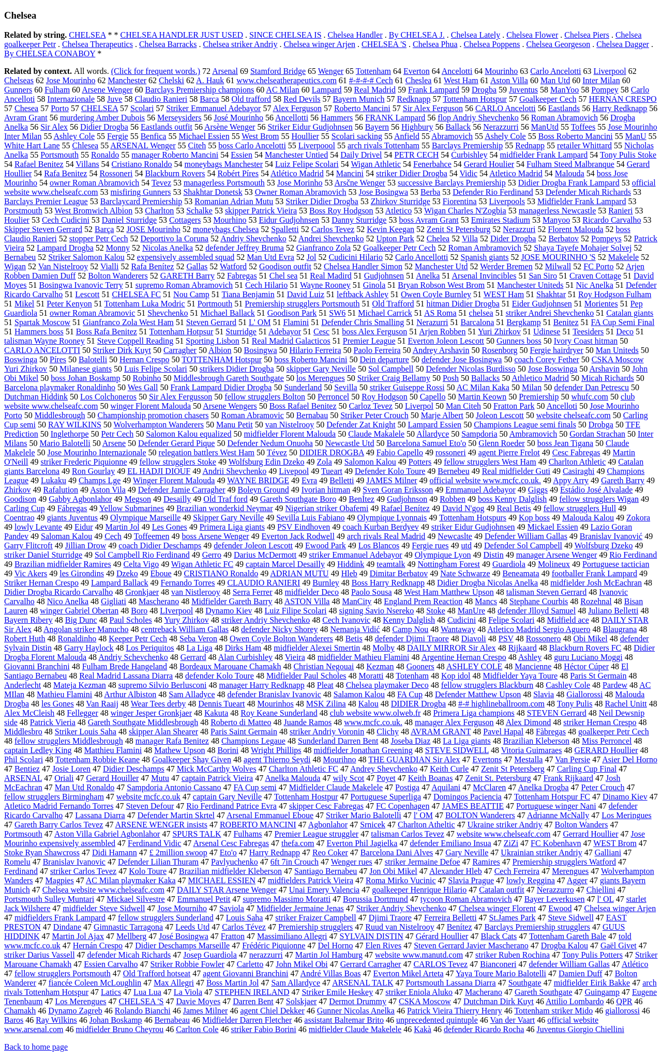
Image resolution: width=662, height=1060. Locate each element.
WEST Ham (504, 294)
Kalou (368, 703)
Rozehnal (595, 601)
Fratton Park (514, 406)
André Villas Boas (330, 973)
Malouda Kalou (588, 517)
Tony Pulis (575, 703)
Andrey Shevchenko (383, 768)
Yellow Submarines (131, 508)
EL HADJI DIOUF (158, 471)
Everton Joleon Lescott (446, 340)
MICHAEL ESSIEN (222, 880)
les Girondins (81, 573)
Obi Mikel (590, 638)
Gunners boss (518, 340)
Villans (87, 164)
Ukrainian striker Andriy (541, 852)
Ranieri (620, 210)
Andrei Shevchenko (331, 238)
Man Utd (555, 80)
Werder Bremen (506, 266)
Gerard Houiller (112, 778)
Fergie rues (430, 545)
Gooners (420, 666)
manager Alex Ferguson (454, 722)
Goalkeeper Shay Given (191, 759)
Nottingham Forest (448, 564)
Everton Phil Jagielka (362, 843)
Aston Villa (509, 80)
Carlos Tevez (332, 229)
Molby (383, 647)
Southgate (524, 982)
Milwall (558, 266)
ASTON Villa (307, 601)
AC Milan (282, 89)
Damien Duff (581, 973)
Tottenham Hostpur (306, 796)
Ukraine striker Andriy (505, 824)
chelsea (481, 313)
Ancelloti (562, 406)
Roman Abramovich (564, 117)
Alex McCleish (29, 713)
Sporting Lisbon (212, 340)
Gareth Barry (622, 480)
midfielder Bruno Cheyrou (119, 1029)
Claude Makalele (376, 433)
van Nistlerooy (195, 592)
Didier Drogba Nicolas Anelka (487, 582)
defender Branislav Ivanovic (274, 694)
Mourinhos (276, 703)
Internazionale (71, 99)
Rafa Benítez (152, 266)
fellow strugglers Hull (580, 508)
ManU (635, 136)
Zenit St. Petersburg (498, 778)
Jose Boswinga (553, 368)
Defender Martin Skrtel (176, 815)
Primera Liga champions (473, 713)
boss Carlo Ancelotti (252, 145)
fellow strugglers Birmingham (54, 796)
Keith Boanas (430, 778)
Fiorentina (460, 201)
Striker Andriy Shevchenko (401, 908)
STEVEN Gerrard (556, 713)
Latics (111, 992)
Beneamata (521, 573)
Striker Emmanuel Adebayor (213, 108)
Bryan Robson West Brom (441, 285)
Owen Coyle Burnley (436, 294)
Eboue (161, 573)
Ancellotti (291, 117)
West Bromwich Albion (94, 210)
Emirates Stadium (500, 220)
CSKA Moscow (425, 1001)
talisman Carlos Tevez (407, 833)
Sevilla (345, 387)
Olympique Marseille (145, 517)
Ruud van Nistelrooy (399, 927)
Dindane (67, 927)
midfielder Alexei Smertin (317, 647)
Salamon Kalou (359, 694)
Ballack (458, 126)
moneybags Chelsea (226, 229)
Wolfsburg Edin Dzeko (267, 461)
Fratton (233, 936)
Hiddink (350, 564)
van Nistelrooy (289, 424)
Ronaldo (105, 154)
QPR (624, 1001)
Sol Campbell (391, 368)
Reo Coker (330, 852)
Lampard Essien (435, 424)
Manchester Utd (441, 266)
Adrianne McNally (558, 815)
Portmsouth (23, 833)
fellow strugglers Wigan (599, 499)
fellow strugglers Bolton (264, 396)
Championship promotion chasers (152, 415)
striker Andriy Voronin (327, 731)
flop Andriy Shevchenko (478, 117)
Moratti (371, 675)
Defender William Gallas (526, 536)
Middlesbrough (60, 415)
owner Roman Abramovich (94, 182)
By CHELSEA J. (417, 34)
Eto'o (228, 852)
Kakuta (216, 713)
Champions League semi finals (525, 424)
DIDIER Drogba (418, 703)
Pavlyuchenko (234, 861)
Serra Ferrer (253, 592)
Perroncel (333, 396)
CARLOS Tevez (440, 964)
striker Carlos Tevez (83, 871)
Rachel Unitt (625, 703)
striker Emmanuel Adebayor (355, 554)
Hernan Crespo (144, 359)
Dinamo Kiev (625, 796)
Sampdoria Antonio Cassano (174, 787)
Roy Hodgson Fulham (614, 294)
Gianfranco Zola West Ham (128, 322)
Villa (470, 238)
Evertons (487, 759)
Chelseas (19, 80)
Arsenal (225, 71)
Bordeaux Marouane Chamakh (230, 666)
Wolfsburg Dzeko (604, 545)
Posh (451, 378)
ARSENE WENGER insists (161, 824)
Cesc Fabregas (576, 452)
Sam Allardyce (295, 982)
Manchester (127, 80)
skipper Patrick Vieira (261, 210)
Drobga (601, 424)
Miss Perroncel (606, 740)
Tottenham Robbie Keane (97, 759)
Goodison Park (292, 313)
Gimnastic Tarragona (128, 927)
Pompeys (606, 238)
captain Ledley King (38, 750)
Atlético (635, 964)
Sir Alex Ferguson (433, 108)
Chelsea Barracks (168, 44)
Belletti (341, 480)
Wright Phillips (276, 750)
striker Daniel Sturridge (43, 554)
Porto (60, 108)
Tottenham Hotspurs (472, 517)
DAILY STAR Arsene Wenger (227, 889)
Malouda (569, 173)
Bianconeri (498, 964)
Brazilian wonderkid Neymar (224, 508)
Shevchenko (167, 313)
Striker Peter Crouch (374, 415)
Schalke (199, 210)
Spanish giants (485, 257)
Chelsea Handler (355, 34)
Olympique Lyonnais (392, 517)
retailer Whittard (584, 145)
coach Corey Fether (546, 359)
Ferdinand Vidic (154, 843)
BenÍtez (361, 499)
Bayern (377, 126)
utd (466, 545)
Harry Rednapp (274, 852)
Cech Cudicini (65, 220)
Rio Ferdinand (633, 554)
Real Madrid (375, 89)
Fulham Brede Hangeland (124, 666)
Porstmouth (23, 210)
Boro (139, 610)
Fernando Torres (188, 582)
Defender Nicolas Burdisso (470, 368)
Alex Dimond (528, 722)
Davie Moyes (198, 1001)
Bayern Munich (359, 99)
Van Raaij (102, 703)
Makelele (623, 257)
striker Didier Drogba (411, 173)
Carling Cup (24, 508)
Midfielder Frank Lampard (581, 201)
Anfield (406, 136)
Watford (233, 266)
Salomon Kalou (370, 461)
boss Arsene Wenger (215, 536)
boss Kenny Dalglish (512, 499)
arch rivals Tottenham (383, 145)
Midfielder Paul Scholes (306, 675)
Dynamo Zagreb (75, 1010)
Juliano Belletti (613, 610)
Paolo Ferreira (376, 350)
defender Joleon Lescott (253, 545)
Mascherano (159, 601)
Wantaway (458, 629)
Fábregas (72, 508)
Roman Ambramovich (485, 247)
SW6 (337, 313)
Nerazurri (432, 322)
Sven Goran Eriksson (398, 489)
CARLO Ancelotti (505, 108)
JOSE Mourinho (153, 229)
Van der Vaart (512, 1020)
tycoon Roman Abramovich (466, 899)
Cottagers (185, 220)
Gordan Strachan (597, 433)
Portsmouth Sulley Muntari (49, 899)
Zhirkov (17, 489)
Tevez (161, 182)
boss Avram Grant (428, 220)
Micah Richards (607, 378)
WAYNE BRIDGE (258, 480)
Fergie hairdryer (556, 350)
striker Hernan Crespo (599, 722)
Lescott (87, 294)
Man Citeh (463, 406)
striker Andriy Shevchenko (265, 620)
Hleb (349, 573)
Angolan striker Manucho (85, 629)
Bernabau (312, 415)
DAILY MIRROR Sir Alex (451, 647)
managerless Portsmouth (224, 182)
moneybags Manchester (224, 164)
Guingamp (602, 992)
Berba (430, 192)
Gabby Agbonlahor (80, 499)
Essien (241, 154)
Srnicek (372, 824)
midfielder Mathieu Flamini (364, 657)
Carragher (180, 350)
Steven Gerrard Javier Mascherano (471, 945)
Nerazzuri (519, 229)
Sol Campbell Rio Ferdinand (142, 554)
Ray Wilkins (56, 1020)
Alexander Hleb (455, 871)
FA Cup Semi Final (623, 322)
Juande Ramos (307, 722)
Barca (209, 99)
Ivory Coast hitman (586, 340)
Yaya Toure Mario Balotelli (501, 973)
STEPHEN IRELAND (252, 992)
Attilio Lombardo (575, 1001)
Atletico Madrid (516, 173)
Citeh (197, 145)
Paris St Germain (598, 675)
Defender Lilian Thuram (158, 861)
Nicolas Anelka (167, 247)
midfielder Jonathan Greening (363, 750)
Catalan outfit (501, 889)
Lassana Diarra (100, 815)
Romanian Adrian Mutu (233, 201)
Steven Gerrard (211, 322)
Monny (118, 247)
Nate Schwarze (465, 573)
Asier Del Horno (629, 759)
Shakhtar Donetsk (212, 192)
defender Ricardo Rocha (484, 1029)
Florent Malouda (575, 229)
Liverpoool (316, 145)
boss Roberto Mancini (310, 359)
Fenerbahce (432, 164)
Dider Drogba (513, 238)
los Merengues (320, 378)
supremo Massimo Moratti (286, 899)
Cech (113, 536)
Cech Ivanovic (346, 620)
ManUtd (545, 126)
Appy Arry (571, 480)
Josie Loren (71, 768)
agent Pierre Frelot (509, 452)
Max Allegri (174, 982)
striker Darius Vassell (39, 954)
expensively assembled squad (185, 257)
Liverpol (419, 406)
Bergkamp (523, 322)
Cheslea (418, 80)
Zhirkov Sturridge (400, 201)
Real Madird (330, 275)
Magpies (60, 880)
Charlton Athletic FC (303, 768)
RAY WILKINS (74, 424)
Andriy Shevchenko (253, 238)
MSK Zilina (326, 703)
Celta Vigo (141, 564)
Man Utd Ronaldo (85, 787)
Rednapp (530, 145)
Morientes (601, 303)
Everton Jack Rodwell (298, 536)
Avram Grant (26, 117)
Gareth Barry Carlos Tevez (58, 824)
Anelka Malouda (292, 778)
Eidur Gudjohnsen (289, 220)
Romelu (17, 861)
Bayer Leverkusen (554, 899)
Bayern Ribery (28, 620)
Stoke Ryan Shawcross (42, 852)
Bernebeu (453, 471)
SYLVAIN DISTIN (371, 936)
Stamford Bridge (278, 71)
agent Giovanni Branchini (245, 973)
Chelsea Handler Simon (363, 266)
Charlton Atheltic (426, 824)
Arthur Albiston (130, 694)
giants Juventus (72, 517)
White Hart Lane (32, 145)
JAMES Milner (391, 480)
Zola (324, 461)
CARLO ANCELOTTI (42, 350)
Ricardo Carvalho (611, 220)
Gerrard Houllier (590, 833)
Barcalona (477, 322)
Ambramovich (533, 433)
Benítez (459, 927)
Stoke (435, 610)
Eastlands (564, 108)
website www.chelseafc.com (504, 833)
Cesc (321, 331)
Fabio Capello (400, 452)
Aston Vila (108, 489)
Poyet (386, 778)
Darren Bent (253, 1001)
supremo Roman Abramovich (184, 285)
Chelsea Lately (476, 34)
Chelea (438, 238)
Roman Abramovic (252, 415)
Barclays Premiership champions (199, 89)
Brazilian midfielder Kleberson (230, 871)
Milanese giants (85, 368)
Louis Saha (244, 917)
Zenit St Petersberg (512, 768)
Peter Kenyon (69, 303)
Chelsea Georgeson (558, 44)
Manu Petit (234, 424)
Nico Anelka (67, 601)
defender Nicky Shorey (279, 629)
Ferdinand (21, 871)
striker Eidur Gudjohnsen (473, 527)
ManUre (471, 610)
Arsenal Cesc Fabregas (231, 843)
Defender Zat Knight (360, 424)
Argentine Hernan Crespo (464, 657)
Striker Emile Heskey (337, 992)
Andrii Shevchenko (234, 471)
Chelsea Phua (435, 44)
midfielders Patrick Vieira (310, 880)
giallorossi (622, 1010)
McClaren (489, 787)
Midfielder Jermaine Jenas (300, 908)
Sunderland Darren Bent (338, 740)
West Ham (461, 80)
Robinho (146, 378)
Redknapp (414, 99)
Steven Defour (150, 806)
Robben (452, 499)
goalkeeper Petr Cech (613, 731)
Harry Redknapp (619, 108)
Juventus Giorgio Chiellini (580, 1029)
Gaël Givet (618, 945)
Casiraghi (578, 471)
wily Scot (348, 778)
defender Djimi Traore (412, 638)
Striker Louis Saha (85, 731)
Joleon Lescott (500, 415)
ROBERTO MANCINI (258, 824)
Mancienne (533, 666)
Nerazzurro (555, 889)
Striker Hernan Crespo (41, 582)
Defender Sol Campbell (523, 545)
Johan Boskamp (115, 1020)
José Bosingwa (183, 936)
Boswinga (20, 359)
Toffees (583, 126)
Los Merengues (80, 1001)
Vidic (468, 173)
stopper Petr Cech (98, 238)
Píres (58, 359)
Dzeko (127, 573)
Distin (494, 554)
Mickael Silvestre (135, 899)
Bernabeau (172, 1020)
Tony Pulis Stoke (628, 154)
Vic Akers (30, 573)
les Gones (57, 703)
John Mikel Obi (301, 964)
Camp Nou (411, 629)
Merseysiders (179, 117)
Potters (420, 461)
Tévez (277, 452)
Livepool (294, 471)
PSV (506, 638)
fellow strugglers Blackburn (487, 685)
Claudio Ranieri (160, 99)
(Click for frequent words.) (155, 71)
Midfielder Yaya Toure (520, 675)
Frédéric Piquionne (273, 945)
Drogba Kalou (564, 945)
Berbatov (563, 238)
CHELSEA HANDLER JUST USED (181, 34)
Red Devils (302, 99)
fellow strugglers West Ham (490, 461)
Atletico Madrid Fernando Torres (58, 806)
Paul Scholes (131, 620)
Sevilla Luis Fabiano (310, 517)
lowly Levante (38, 527)
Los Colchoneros (108, 396)
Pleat (325, 685)
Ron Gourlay (93, 471)
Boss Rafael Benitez (303, 406)
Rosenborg (499, 350)
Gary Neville (466, 852)
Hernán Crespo (98, 945)
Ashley (529, 657)
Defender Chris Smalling (362, 322)
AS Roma (440, 313)
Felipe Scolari (511, 620)
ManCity (356, 601)
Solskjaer (301, 1001)
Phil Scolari (23, 759)
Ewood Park (325, 545)
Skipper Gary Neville (228, 517)
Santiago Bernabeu (325, 871)
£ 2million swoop (178, 852)
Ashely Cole (505, 136)
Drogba (484, 89)
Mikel (24, 303)
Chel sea (283, 275)
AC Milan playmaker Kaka (131, 880)
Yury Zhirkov (186, 620)
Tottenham (373, 71)
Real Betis (514, 508)
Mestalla (528, 759)
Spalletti (284, 229)
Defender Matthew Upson (478, 694)
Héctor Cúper (586, 666)
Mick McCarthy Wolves (217, 768)
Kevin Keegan (390, 229)
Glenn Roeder (501, 443)
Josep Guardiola (210, 954)
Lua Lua (147, 992)
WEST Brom (615, 843)
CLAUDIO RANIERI (263, 582)
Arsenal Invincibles (484, 275)
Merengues (570, 871)
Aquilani (445, 787)
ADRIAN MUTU (299, 573)
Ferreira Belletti (450, 917)
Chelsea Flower (532, 34)
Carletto (250, 964)
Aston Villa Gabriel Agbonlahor (107, 833)
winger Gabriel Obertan (79, 610)
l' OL (605, 899)
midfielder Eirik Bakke (592, 982)
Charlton (159, 210)
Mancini (350, 173)
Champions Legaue (253, 740)
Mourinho (501, 71)
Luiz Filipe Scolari (295, 610)
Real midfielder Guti (516, 471)
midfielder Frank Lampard (544, 154)
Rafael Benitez (39, 164)
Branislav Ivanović (611, 536)
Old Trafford (393, 303)
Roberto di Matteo (240, 722)
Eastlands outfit (166, 126)
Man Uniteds (617, 350)
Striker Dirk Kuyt (122, 350)
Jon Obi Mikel (393, 871)
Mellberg (131, 936)
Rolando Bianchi (143, 1010)
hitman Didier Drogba (462, 303)
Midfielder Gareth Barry (231, 601)
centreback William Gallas (185, 629)
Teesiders (588, 331)
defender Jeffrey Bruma (244, 247)
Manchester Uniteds (530, 285)
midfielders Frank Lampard (60, 917)
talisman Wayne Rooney (44, 340)
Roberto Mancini (362, 108)
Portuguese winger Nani (556, 806)
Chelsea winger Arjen (319, 44)
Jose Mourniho (182, 908)
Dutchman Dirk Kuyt (498, 1001)
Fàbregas (551, 731)
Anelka (428, 275)
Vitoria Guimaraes (531, 750)
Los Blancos (379, 545)
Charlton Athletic (577, 461)
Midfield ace (568, 620)
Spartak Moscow (42, 322)
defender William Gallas (569, 964)
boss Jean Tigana (565, 443)
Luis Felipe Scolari (155, 368)
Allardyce (432, 433)
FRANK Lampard (395, 117)
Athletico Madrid (540, 378)
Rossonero (543, 638)
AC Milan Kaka (483, 387)
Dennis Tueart (221, 703)
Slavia (543, 694)
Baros (13, 1020)
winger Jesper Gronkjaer (151, 713)
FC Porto (598, 266)
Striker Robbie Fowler (187, 964)
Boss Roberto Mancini (575, 136)
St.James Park (512, 917)
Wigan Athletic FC (202, 564)
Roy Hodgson (384, 396)
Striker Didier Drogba (321, 201)
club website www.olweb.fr (375, 713)
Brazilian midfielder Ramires (62, 564)
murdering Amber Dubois (102, 117)
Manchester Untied (296, 154)
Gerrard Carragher (370, 964)
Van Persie (572, 759)
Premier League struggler (317, 833)
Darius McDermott (265, 554)
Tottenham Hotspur (475, 99)
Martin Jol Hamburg (329, 954)
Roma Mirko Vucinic (401, 880)
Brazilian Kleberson (536, 740)
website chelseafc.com (573, 415)
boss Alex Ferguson (374, 331)
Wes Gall (143, 387)
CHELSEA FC (136, 294)
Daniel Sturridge (129, 220)
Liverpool (610, 71)
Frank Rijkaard (568, 778)
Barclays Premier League (46, 201)
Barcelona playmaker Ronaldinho (59, 387)
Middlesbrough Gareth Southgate (229, 378)
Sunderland (303, 387)
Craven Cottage (595, 275)
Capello (433, 396)
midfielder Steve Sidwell (104, 908)
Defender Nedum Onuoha (269, 443)
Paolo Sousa (371, 592)
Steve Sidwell (570, 917)
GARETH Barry (187, 275)
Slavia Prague (471, 880)
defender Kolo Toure (219, 675)
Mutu (160, 778)
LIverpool (176, 610)
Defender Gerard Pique (176, 443)
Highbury (417, 126)
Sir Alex (54, 126)
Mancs (486, 601)
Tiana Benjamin (248, 294)
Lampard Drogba (65, 247)
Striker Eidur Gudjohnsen (309, 126)
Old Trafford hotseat (156, 973)
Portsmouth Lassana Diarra (450, 982)
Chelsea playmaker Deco (387, 685)
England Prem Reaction (423, 601)
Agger (577, 880)
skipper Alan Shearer (163, 731)
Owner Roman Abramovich (301, 192)
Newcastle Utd (349, 443)
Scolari (142, 108)
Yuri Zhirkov (499, 331)
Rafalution (61, 489)
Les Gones (169, 527)
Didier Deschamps (133, 768)
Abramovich (452, 136)
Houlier (16, 220)
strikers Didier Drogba (237, 368)
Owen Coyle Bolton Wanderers (281, 638)
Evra (309, 480)
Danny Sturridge (359, 220)
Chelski (171, 80)
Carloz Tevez (371, 406)
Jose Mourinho (71, 80)
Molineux (554, 564)
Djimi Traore (390, 917)
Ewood (559, 908)
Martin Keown (482, 396)
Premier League (369, 340)
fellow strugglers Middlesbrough (68, 740)
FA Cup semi (255, 787)
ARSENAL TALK (362, 982)
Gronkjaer (142, 592)
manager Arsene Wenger (556, 554)
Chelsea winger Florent (497, 908)
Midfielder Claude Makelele (336, 787)
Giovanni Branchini (37, 666)
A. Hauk (210, 80)
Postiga (407, 787)
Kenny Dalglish (409, 620)
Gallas (196, 266)
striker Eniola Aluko (419, 992)
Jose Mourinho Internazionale (97, 452)
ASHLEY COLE (474, 666)
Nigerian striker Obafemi (327, 508)
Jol (312, 257)
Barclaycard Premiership (141, 201)
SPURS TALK (196, 833)
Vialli (109, 266)
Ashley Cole (74, 136)
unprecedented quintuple (437, 1020)
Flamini (296, 322)
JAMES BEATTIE (473, 806)
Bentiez (27, 768)
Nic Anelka (594, 285)
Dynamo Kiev (228, 610)
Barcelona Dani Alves (396, 852)
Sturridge (241, 331)
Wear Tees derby (158, 703)
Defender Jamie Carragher (181, 489)
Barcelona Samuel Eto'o (426, 443)
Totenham (412, 675)
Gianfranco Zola (323, 247)
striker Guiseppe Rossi (407, 387)
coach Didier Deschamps (159, 545)
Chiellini (600, 889)
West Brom (260, 136)
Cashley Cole (568, 685)
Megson (137, 499)
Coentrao (19, 517)
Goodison (20, 499)
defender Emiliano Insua (450, 843)
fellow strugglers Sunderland (166, 917)
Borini (227, 750)
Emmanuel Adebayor (480, 489)
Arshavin (604, 368)
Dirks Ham (243, 647)
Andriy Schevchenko (133, 657)
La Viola (188, 992)
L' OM (259, 322)
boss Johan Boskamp (85, 378)
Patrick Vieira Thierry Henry (454, 1010)
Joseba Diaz (410, 740)
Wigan (15, 266)
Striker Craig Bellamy (393, 378)
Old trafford (251, 99)
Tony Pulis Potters (592, 954)
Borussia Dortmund (375, 899)
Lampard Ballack (119, 582)
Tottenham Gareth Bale (567, 936)
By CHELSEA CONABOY (49, 53)
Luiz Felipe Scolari (307, 164)
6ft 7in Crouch (294, 861)
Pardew (615, 685)
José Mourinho (238, 117)
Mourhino (229, 220)
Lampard (327, 89)
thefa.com (297, 843)
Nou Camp (191, 294)
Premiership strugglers (315, 927)
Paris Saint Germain (243, 731)
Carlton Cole (197, 1029)
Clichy (388, 731)
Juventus (523, 89)
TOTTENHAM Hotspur (222, 359)
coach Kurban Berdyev (380, 527)
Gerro (211, 554)
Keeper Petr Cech (138, 638)
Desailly (177, 499)
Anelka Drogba (543, 787)
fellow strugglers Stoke (178, 461)
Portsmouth (59, 154)
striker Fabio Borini (263, 1029)
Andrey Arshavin (441, 350)
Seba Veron (198, 638)
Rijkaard (522, 647)
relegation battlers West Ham (206, 452)
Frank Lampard (433, 89)
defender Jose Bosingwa (462, 359)
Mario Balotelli (64, 443)
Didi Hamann (114, 852)
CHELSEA (87, 34)
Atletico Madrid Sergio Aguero (538, 629)
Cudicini (461, 620)
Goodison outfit (285, 266)
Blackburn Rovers (175, 173)
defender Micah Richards (129, 954)
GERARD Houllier (606, 750)
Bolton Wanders (581, 824)
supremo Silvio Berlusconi (162, 685)
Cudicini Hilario (355, 257)
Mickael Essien (553, 527)
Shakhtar (551, 294)
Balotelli (93, 359)
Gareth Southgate (544, 992)
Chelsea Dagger (622, 44)
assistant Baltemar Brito (344, 1020)
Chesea (26, 108)
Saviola (231, 908)
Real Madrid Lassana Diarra (126, 675)
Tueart (331, 471)
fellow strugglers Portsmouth (62, 973)
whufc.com (590, 396)
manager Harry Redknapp (261, 685)
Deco (625, 331)
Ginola (374, 285)
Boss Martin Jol (232, 982)
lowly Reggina (530, 880)
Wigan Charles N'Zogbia (465, 210)
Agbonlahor (328, 824)
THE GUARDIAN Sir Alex (414, 759)
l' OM (423, 815)
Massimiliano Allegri (292, 936)
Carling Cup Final (587, 768)
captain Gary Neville (227, 796)
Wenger (330, 71)
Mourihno (339, 759)
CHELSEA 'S (384, 44)
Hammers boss (39, 331)
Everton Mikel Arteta (408, 973)
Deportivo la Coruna (175, 238)
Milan (531, 387)
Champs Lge (100, 480)
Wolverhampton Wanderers (159, 424)
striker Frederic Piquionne (83, 461)
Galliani (608, 852)
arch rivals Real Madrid (386, 536)
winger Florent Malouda (151, 406)
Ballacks (485, 378)
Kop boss (534, 517)
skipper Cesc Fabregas (326, 806)
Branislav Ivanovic (74, 861)
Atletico (398, 210)
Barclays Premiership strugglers (537, 927)
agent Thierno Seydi (277, 759)
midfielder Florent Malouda (290, 433)
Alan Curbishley (245, 657)
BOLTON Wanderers (480, 815)
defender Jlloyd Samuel (537, 610)
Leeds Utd (192, 927)
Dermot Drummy (357, 1001)
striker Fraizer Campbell (315, 917)
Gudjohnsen (384, 275)
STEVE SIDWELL (457, 750)
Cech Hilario (266, 285)
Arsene (114, 443)
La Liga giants (466, 740)
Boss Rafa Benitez (106, 331)
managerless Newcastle (557, 210)
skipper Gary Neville (321, 368)
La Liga (199, 647)
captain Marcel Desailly (285, 564)
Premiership (539, 396)
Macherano (483, 992)
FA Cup (410, 694)
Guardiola (508, 564)
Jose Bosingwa (384, 192)
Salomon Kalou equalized (188, 433)
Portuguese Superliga (386, 796)
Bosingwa (260, 350)
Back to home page (36, 1046)
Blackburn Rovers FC (585, 647)
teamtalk (391, 564)
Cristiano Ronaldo (142, 164)
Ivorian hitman (326, 489)
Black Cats (498, 936)
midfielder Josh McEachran (596, 582)
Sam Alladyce (192, 694)
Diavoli (473, 638)
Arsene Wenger (107, 89)
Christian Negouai (323, 666)
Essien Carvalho (111, 964)
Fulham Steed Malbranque (570, 164)
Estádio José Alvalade (596, 489)
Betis (354, 638)
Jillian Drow (86, 545)
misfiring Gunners (141, 192)
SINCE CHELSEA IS (285, 34)
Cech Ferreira (517, 871)
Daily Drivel (361, 154)
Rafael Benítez (405, 508)
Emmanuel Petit (204, 899)
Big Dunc (81, 620)
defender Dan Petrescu (591, 387)
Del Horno (335, 945)
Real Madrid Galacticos (291, 340)
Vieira (295, 657)
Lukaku (53, 480)
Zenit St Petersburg (458, 229)
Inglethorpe (70, 433)
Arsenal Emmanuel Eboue (270, 815)
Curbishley (469, 154)
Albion (219, 350)
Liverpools (507, 201)
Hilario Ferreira (315, 350)
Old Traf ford (225, 499)
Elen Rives (383, 945)
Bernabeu (20, 257)
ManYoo (564, 89)
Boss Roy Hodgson (341, 210)
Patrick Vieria (53, 722)
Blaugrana (620, 629)
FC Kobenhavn (556, 843)
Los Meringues (626, 815)
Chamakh (20, 1010)
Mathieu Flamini (64, 694)
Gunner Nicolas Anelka (356, 1010)
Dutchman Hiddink (36, 396)
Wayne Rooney (325, 285)
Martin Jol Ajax (77, 936)
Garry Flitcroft (28, 545)
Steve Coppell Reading (135, 340)
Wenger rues (351, 861)
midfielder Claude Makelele (355, 1029)
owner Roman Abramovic (92, 313)
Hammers (337, 117)
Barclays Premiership (467, 145)
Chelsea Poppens (492, 44)
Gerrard (193, 657)
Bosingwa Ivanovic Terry (81, 285)
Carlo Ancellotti (421, 257)
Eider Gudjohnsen (542, 303)
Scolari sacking (357, 136)
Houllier (305, 136)
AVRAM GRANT (441, 731)
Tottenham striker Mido (553, 1010)
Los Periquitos (150, 647)
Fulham (57, 89)
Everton (416, 71)
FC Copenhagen (403, 806)
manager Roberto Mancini (174, 154)
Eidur (83, 527)
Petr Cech (117, 433)
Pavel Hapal (503, 731)
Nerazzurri (500, 126)
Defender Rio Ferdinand (493, 192)
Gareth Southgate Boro (298, 499)
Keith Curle (449, 768)
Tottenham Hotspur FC (552, 796)
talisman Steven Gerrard (546, 592)
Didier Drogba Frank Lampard (569, 182)
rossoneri (450, 452)
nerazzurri (266, 954)
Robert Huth (25, 638)
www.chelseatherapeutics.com (286, 80)
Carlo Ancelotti (555, 71)
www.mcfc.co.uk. (373, 722)
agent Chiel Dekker (272, 1010)
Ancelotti (457, 71)
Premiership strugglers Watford (564, 861)
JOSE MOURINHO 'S (558, 257)
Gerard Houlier (489, 164)
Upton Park (395, 238)
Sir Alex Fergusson (180, 396)
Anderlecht (22, 685)
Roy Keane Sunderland (278, 713)
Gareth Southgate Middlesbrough (143, 722)
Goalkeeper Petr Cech (399, 247)
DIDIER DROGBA (331, 452)
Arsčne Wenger (360, 182)
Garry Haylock (89, 647)
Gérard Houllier (442, 936)
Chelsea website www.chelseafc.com (103, 889)
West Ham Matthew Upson (448, 592)
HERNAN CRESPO (623, 99)
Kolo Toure (148, 871)
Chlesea (85, 145)
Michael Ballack (227, 313)
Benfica (154, 136)
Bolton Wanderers (117, 275)
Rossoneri (115, 173)
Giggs (538, 489)
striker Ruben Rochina (512, 954)
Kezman (380, 666)
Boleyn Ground (263, 489)
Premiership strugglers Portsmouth (302, 303)
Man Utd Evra (270, 257)
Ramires (486, 861)
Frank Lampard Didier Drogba (221, 387)
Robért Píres (238, 173)
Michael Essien (203, 136)
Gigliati (113, 601)
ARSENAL (23, 778)
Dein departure (384, 359)
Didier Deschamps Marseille (182, 945)
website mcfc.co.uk (148, 796)
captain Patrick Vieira (217, 778)
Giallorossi (584, 694)
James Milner (205, 1010)
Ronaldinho (77, 638)
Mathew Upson (179, 750)
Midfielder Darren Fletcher (247, 1020)
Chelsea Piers (586, 34)
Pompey (604, 89)
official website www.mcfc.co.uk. (485, 480)
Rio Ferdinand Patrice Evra (231, 806)
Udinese (546, 331)
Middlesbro (23, 731)
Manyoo (556, 220)
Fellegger (82, 713)
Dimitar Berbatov (399, 573)
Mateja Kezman (79, 685)
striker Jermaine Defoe (422, 861)
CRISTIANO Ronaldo (221, 573)
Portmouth (215, 303)
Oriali (63, 778)
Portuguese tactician (615, 564)
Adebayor (284, 331)
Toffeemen (152, 536)
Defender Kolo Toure (390, 471)
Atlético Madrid (297, 173)
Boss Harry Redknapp (388, 582)
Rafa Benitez (65, 173)
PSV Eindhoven (303, 527)
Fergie (117, 136)
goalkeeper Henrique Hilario (419, 889)
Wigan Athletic (376, 164)
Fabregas (242, 275)
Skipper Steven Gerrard (43, 229)
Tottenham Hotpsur (181, 331)
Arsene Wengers (230, 406)
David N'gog (463, 508)
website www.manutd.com (419, 954)
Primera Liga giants (232, 527)
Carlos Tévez (244, 927)
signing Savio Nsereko (376, 610)
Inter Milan (601, 80)
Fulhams (247, 833)
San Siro (543, 275)
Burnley (325, 582)
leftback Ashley (362, 294)
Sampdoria (479, 433)
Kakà (422, 1029)
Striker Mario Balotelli (363, 815)
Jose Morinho (300, 182)
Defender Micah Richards (588, 192)
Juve (114, 99)
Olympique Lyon (443, 554)
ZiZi (511, 843)
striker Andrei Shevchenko (550, 313)
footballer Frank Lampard (594, 573)
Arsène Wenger (229, 126)
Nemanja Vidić (355, 629)
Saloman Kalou (66, 536)
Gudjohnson (407, 499)
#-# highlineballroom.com (501, 703)
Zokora (638, 517)
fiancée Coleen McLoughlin (95, 982)
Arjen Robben (442, 331)
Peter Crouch (603, 787)
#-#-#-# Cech (371, 80)
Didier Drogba (104, 126)
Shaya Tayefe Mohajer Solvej (582, 247)
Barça (104, 229)
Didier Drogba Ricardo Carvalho (58, 592)
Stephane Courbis (538, 601)
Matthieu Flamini (113, 750)
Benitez (566, 322)
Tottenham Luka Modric (144, 303)
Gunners (18, 89)
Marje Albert (442, 415)
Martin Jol (123, 527)
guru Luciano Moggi (588, 657)
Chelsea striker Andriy (240, 44)
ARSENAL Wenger (142, 145)
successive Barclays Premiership (452, 182)
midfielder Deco (312, 592)
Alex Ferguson (297, 108)
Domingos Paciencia (467, 796)
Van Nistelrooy (63, 266)
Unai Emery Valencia (324, 889)
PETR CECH (417, 154)
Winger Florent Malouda (174, 480)
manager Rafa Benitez (172, 740)
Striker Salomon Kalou (86, 257)
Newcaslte (455, 536)
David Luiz (305, 294)
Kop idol (455, 675)
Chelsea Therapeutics (97, 44)
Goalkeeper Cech (548, 99)
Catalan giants (629, 313)
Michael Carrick (385, 313)
